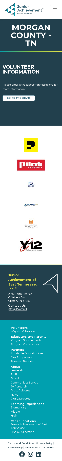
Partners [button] (17, 349)
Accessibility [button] (15, 447)
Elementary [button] (18, 407)
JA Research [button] (19, 386)
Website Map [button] (32, 447)
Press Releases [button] (20, 390)
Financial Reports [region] (22, 361)
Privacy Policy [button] (44, 443)
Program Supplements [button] (26, 340)
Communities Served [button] (24, 382)
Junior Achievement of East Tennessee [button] (29, 426)
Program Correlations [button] (25, 344)
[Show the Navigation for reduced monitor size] (54, 9)
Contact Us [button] (17, 305)
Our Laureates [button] (20, 398)
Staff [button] (14, 374)
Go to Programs (19, 97)
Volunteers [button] (19, 327)
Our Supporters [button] (21, 357)
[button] (22, 454)
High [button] (14, 415)
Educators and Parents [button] (28, 336)
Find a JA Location (22, 432)
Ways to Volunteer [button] (23, 331)
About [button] (15, 366)
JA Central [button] (48, 447)
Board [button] (15, 378)
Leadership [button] (18, 370)
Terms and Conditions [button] (21, 443)
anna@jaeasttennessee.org (36, 84)
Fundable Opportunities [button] (27, 353)
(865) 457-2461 (17, 309)
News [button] (14, 394)
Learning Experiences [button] (27, 404)
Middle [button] (15, 411)
